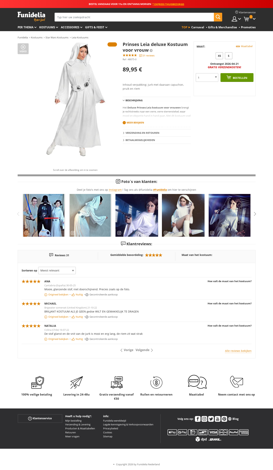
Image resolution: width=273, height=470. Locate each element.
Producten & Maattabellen (80, 428)
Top (184, 27)
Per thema (25, 27)
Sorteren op (29, 270)
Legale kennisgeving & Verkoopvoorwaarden (128, 424)
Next (255, 214)
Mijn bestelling (73, 420)
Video (23, 51)
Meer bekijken (135, 122)
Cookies (107, 432)
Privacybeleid (110, 428)
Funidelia (23, 37)
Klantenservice (40, 418)
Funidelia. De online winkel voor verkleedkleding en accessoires (31, 17)
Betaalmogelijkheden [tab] (140, 140)
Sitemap (107, 436)
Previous (18, 214)
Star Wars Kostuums (57, 37)
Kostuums (47, 27)
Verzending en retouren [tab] (142, 133)
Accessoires (70, 27)
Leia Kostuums (80, 37)
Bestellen (239, 78)
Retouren (70, 432)
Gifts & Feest (94, 27)
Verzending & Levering (77, 424)
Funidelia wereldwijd (114, 420)
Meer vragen (72, 436)
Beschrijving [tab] (134, 100)
